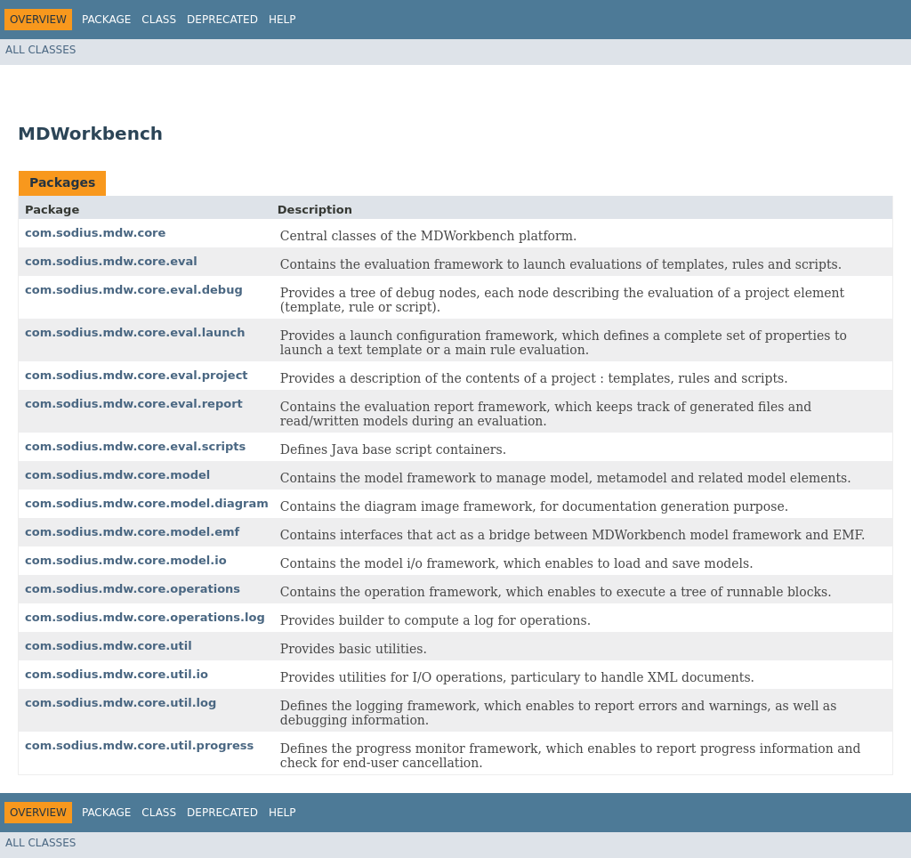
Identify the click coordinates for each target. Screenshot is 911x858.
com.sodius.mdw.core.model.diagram (147, 503)
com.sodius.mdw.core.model (117, 475)
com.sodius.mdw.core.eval (111, 261)
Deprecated (222, 19)
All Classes (40, 50)
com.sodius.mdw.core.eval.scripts (135, 446)
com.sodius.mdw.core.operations (132, 588)
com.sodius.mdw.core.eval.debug (134, 289)
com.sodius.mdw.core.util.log (120, 702)
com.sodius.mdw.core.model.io (126, 560)
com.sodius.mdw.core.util (108, 645)
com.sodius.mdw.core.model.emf (132, 531)
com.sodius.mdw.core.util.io (116, 674)
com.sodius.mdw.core (95, 232)
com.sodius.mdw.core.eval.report (134, 403)
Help (282, 19)
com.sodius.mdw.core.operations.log (145, 617)
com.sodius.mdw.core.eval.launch (135, 332)
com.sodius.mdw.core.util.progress (139, 745)
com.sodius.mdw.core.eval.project (136, 375)
